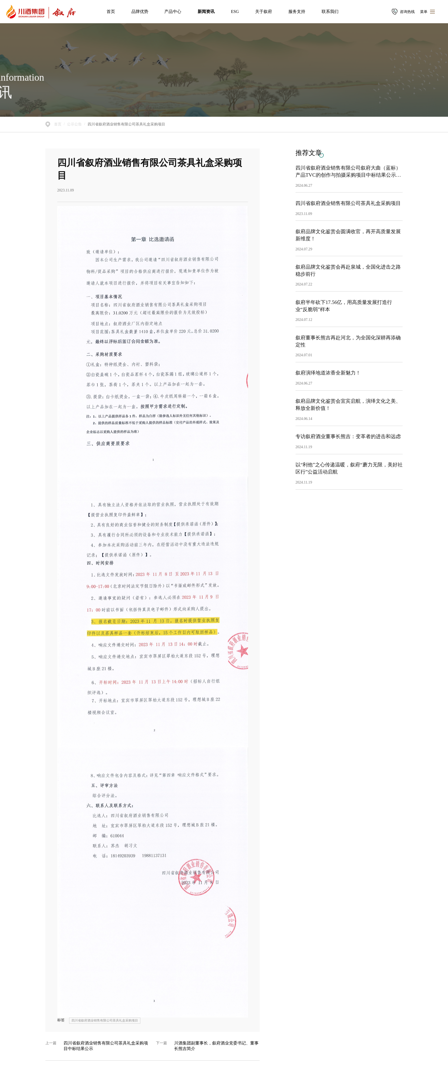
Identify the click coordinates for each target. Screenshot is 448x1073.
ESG (235, 11)
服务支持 (296, 11)
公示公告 (74, 124)
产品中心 (172, 11)
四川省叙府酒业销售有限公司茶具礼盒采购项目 (126, 124)
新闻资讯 (206, 11)
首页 (111, 11)
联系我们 (330, 11)
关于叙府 (263, 11)
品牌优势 (139, 11)
